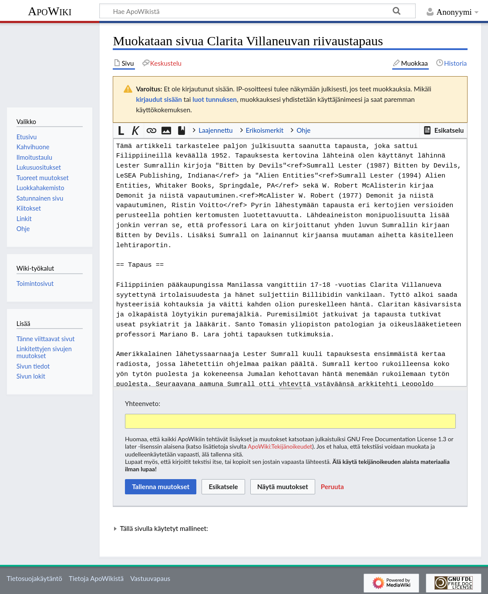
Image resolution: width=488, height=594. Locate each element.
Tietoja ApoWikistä (96, 578)
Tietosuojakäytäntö (34, 578)
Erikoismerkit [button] (265, 130)
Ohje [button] (303, 130)
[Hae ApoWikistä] (257, 11)
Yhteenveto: (142, 403)
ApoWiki (49, 11)
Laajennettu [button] (215, 130)
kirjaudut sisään (159, 99)
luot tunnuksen (214, 99)
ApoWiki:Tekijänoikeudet (280, 446)
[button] (443, 130)
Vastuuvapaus (150, 578)
